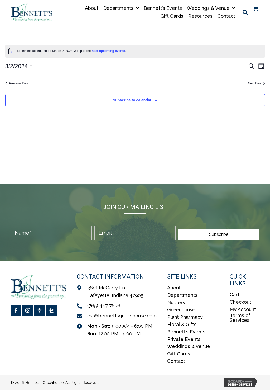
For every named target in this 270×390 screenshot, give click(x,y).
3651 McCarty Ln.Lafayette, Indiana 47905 (115, 291)
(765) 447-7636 (103, 305)
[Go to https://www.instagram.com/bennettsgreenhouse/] (27, 310)
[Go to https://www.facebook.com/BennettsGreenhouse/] (16, 310)
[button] (218, 234)
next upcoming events (108, 51)
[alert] (135, 51)
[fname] (51, 233)
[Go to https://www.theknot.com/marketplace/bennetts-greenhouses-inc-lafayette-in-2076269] (51, 310)
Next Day (256, 83)
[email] (135, 233)
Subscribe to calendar (132, 100)
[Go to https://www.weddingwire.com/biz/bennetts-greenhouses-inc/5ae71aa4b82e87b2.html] (39, 310)
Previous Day (16, 83)
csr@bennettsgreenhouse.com (122, 315)
